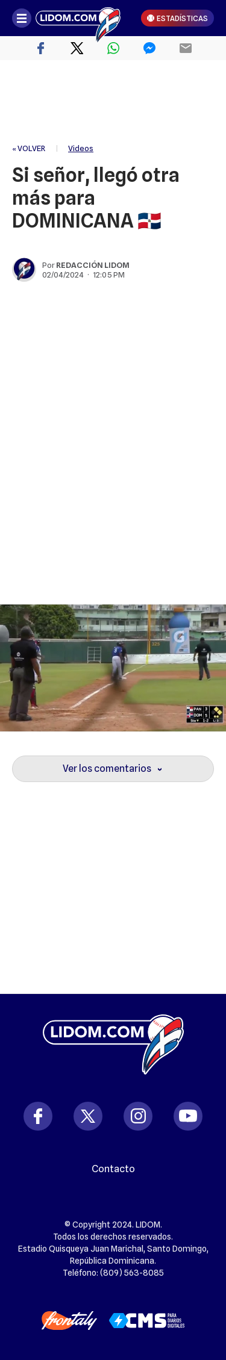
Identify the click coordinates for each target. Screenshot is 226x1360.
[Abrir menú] (21, 18)
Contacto (113, 1169)
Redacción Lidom (93, 265)
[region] (113, 102)
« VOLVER (28, 148)
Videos (80, 148)
